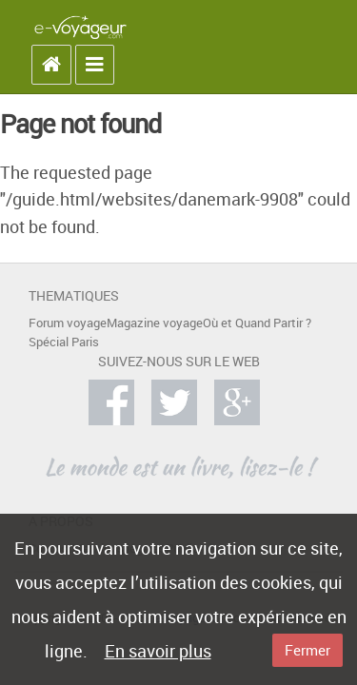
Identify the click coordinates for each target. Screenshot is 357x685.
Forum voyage (68, 323)
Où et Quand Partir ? (257, 323)
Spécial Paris (64, 342)
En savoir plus (158, 650)
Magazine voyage (155, 323)
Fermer (307, 649)
